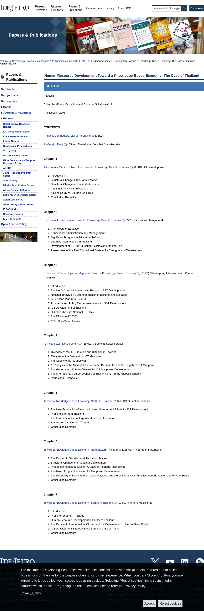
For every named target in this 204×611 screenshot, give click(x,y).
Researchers (94, 8)
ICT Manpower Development (61, 343)
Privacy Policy (30, 593)
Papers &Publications (74, 8)
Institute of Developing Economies (19, 61)
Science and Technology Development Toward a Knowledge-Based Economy (90, 273)
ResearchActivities (41, 8)
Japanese (197, 8)
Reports (73, 61)
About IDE (124, 8)
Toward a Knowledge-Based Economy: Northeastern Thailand (81, 449)
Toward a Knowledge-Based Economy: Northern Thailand (78, 401)
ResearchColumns (57, 8)
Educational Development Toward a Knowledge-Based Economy (82, 220)
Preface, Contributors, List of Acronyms (67, 135)
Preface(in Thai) (53, 144)
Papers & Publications (53, 61)
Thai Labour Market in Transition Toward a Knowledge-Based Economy (86, 167)
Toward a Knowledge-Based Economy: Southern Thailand (78, 502)
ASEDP (86, 61)
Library (110, 8)
